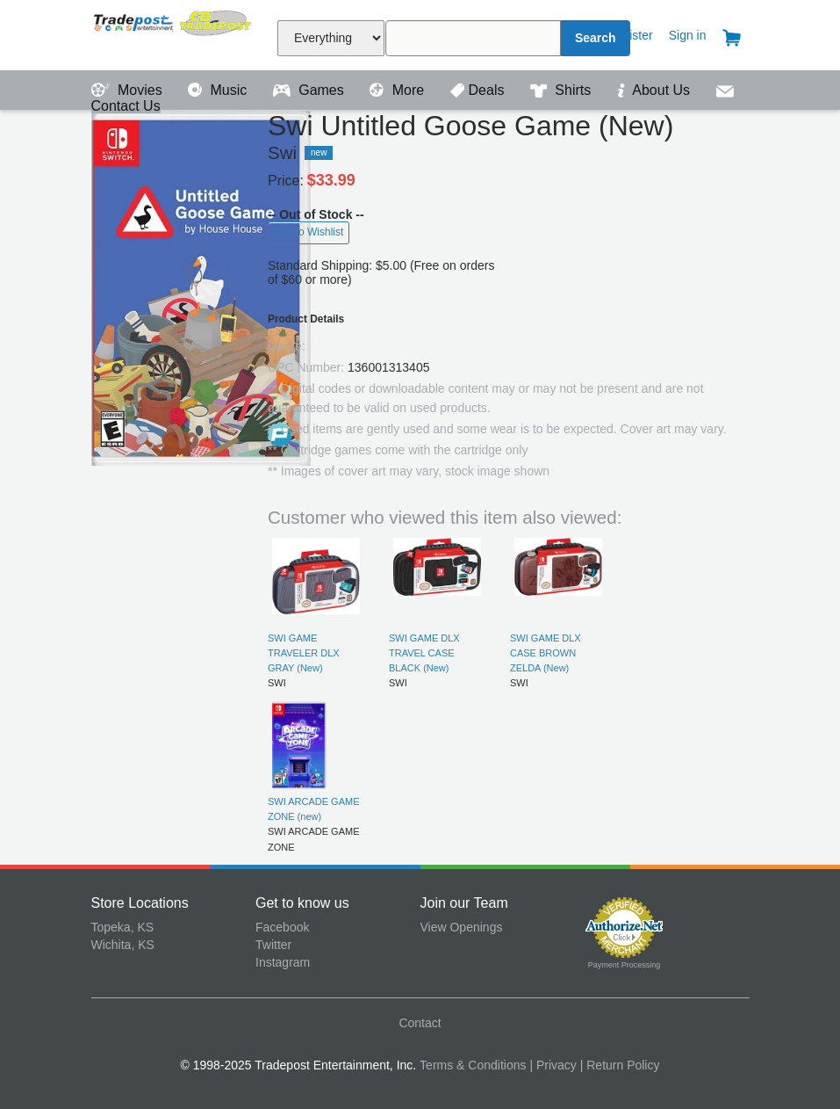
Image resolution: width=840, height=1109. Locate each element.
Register (630, 35)
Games (310, 90)
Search (595, 38)
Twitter (273, 945)
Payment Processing (624, 964)
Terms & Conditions (473, 1065)
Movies (129, 90)
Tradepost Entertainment (173, 33)
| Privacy (552, 1065)
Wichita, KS (122, 945)
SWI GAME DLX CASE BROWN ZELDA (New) (545, 653)
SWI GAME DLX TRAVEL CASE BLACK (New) (424, 653)
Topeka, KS (122, 927)
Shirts (562, 90)
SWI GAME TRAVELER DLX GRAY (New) (304, 653)
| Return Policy (620, 1065)
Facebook (282, 927)
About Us (655, 90)
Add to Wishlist (308, 232)
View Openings (461, 927)
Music (219, 90)
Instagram (282, 962)
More (398, 90)
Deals (479, 90)
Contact (419, 1023)
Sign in (688, 35)
